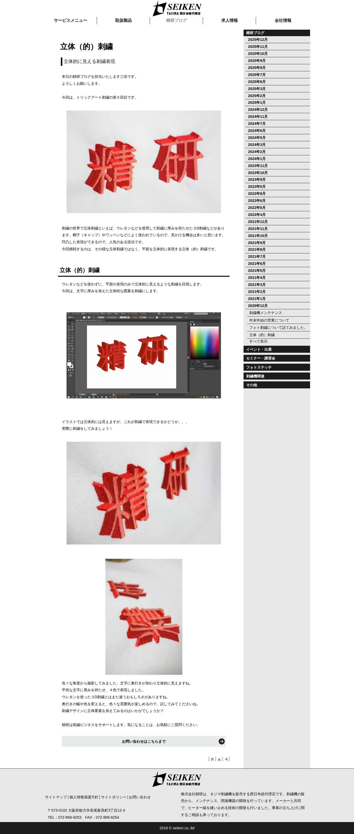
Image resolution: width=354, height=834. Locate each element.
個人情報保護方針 (84, 797)
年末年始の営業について (269, 320)
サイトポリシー (114, 797)
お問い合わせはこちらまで (144, 741)
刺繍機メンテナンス (265, 313)
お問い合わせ (140, 797)
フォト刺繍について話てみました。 (278, 327)
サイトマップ (56, 797)
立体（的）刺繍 (262, 335)
